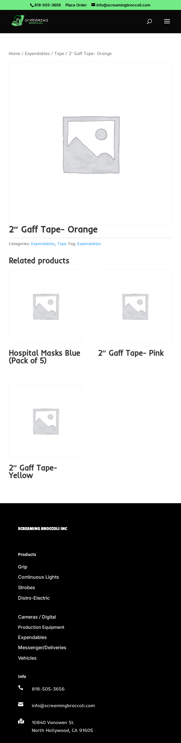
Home (14, 53)
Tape (59, 53)
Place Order (76, 5)
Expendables (37, 53)
